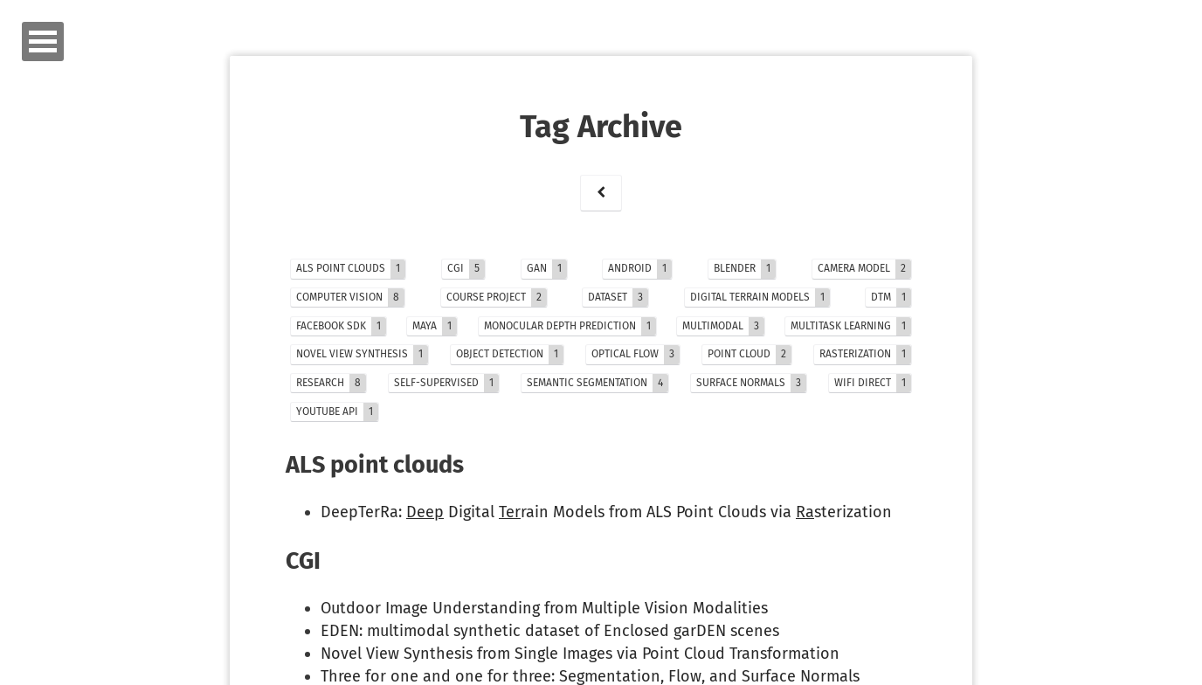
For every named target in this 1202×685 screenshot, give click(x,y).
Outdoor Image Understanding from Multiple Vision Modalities (544, 608)
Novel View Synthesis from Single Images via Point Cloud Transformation (580, 653)
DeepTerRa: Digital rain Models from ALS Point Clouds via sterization (606, 512)
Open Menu (43, 41)
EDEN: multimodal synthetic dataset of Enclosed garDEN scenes (550, 630)
